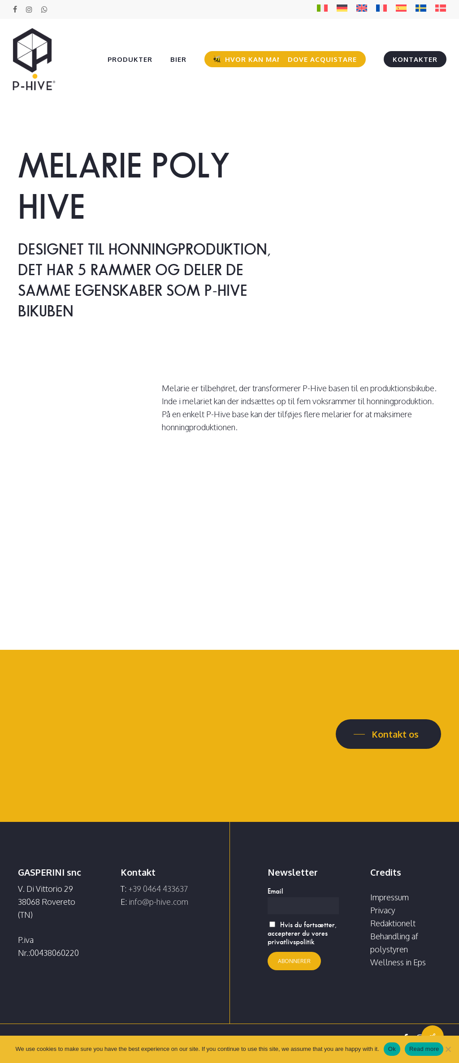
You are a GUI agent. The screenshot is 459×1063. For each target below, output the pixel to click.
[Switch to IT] (322, 9)
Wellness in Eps (398, 962)
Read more (424, 1049)
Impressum (389, 897)
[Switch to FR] (381, 9)
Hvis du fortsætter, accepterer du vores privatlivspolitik (302, 933)
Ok (392, 1049)
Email (275, 891)
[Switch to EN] (361, 9)
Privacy (382, 910)
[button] (388, 734)
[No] (447, 1049)
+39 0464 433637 (158, 889)
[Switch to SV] (421, 9)
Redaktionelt (393, 923)
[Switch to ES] (401, 9)
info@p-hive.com (158, 902)
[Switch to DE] (342, 9)
